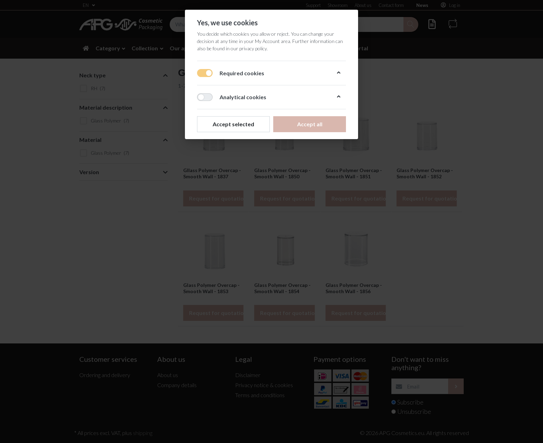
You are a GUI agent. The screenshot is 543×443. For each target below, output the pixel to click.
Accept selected (233, 124)
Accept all (309, 124)
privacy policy (253, 48)
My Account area (272, 41)
